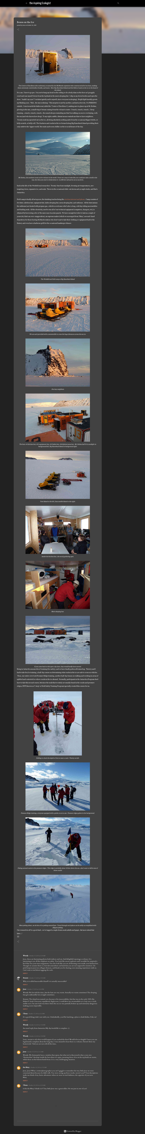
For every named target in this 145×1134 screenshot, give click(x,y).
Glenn (25, 1014)
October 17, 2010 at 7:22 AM (37, 978)
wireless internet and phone (74, 199)
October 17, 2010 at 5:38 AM (37, 956)
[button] (18, 29)
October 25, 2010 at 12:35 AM (36, 1085)
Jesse (24, 989)
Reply (25, 973)
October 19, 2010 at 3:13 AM (35, 1052)
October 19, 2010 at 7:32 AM (38, 1067)
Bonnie (25, 978)
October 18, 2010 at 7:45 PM (37, 1025)
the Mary (26, 1067)
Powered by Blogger (72, 1131)
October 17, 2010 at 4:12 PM (36, 1014)
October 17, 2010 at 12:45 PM (35, 989)
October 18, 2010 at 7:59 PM (37, 1036)
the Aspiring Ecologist (40, 3)
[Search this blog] (109, 3)
